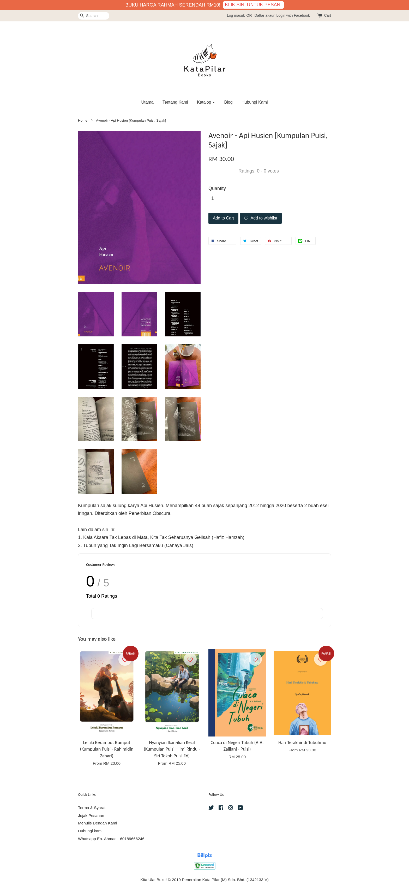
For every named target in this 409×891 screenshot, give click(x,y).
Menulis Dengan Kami (97, 823)
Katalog (206, 102)
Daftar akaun (264, 15)
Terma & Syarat (91, 807)
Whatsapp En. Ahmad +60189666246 (111, 838)
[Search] (93, 16)
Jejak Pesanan (91, 815)
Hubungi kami (90, 831)
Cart (327, 15)
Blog (228, 102)
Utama (147, 102)
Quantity (217, 188)
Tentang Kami (175, 102)
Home (82, 120)
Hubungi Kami (255, 102)
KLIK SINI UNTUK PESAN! (253, 4)
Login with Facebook (293, 15)
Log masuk (236, 15)
